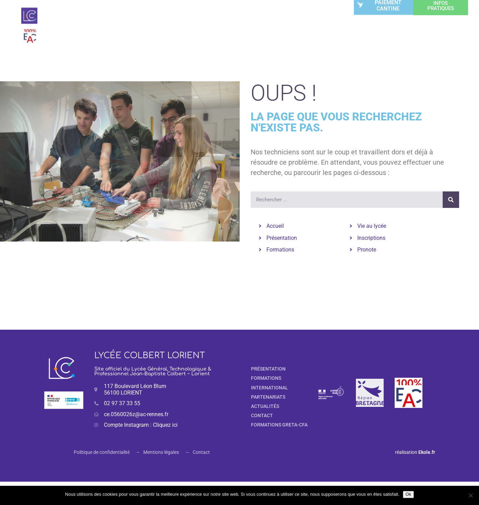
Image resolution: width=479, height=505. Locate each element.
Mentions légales (161, 452)
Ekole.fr (426, 452)
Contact (201, 452)
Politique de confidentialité (102, 452)
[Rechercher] (451, 199)
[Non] (470, 495)
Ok (408, 494)
